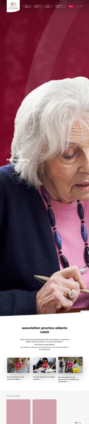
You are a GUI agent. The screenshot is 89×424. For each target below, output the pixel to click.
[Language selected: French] (80, 422)
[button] (82, 6)
